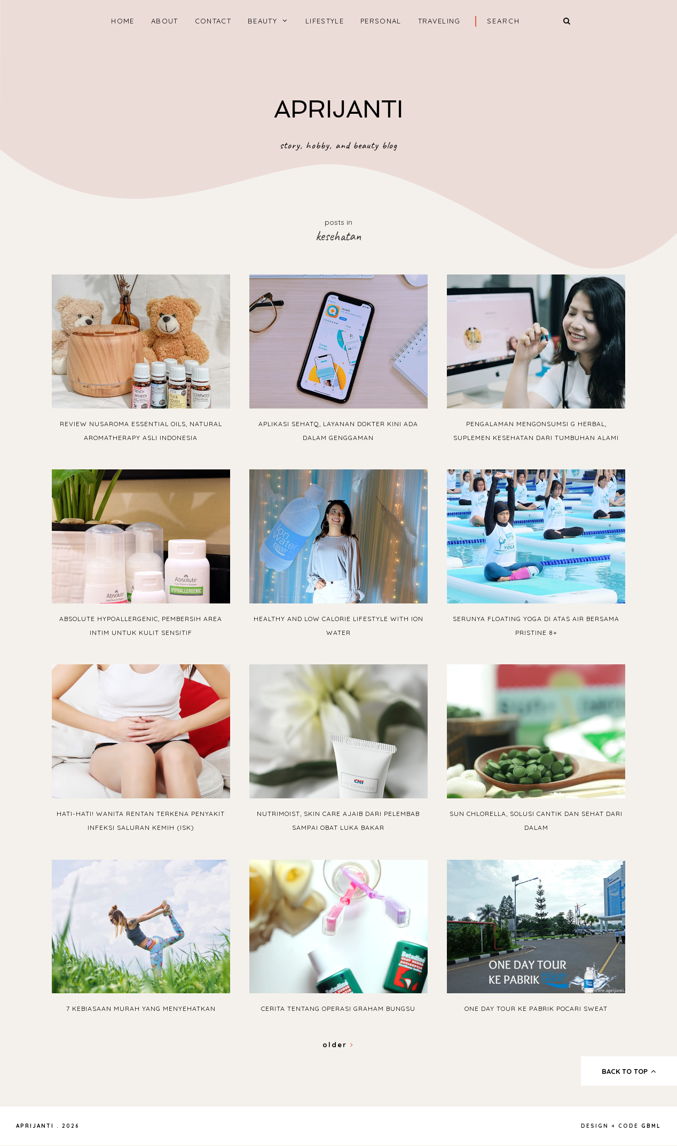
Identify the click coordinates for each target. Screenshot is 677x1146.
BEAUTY (262, 21)
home (122, 21)
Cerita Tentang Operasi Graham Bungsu (338, 1008)
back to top (629, 1071)
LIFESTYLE (324, 21)
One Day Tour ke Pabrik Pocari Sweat (536, 1008)
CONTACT (213, 21)
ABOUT (164, 21)
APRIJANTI (338, 109)
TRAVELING (439, 21)
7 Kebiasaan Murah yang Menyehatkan (141, 1008)
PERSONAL (380, 21)
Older (338, 1044)
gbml (651, 1126)
